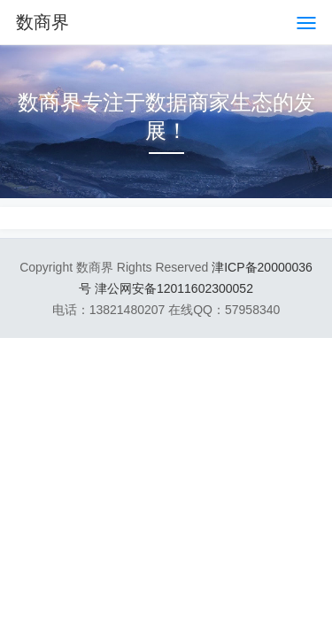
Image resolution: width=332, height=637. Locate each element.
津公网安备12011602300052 (174, 288)
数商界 (42, 22)
